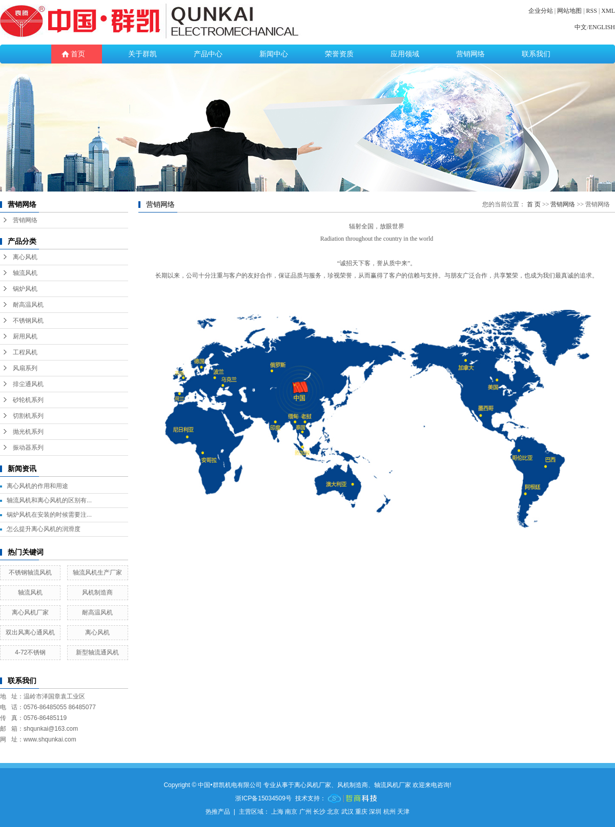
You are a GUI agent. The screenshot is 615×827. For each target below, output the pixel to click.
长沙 (319, 811)
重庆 (361, 811)
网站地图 (569, 10)
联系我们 (536, 54)
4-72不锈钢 (30, 652)
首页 (78, 54)
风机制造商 (97, 592)
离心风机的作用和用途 (37, 486)
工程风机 (25, 352)
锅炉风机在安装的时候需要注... (49, 514)
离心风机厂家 (30, 612)
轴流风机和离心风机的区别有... (49, 500)
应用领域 (405, 54)
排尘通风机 (28, 384)
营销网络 (470, 54)
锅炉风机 (25, 288)
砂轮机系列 (28, 400)
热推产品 (218, 811)
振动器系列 (28, 447)
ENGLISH (602, 27)
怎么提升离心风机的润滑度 (43, 529)
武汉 (347, 811)
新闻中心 (273, 54)
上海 (277, 811)
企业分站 (540, 10)
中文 (581, 27)
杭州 (389, 811)
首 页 (534, 204)
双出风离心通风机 (30, 632)
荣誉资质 (339, 54)
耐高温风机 (28, 304)
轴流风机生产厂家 (97, 572)
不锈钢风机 (28, 320)
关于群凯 (142, 54)
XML (608, 10)
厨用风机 (25, 336)
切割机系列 (28, 415)
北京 (333, 811)
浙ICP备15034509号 (263, 798)
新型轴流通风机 (97, 652)
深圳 (375, 811)
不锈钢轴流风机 (30, 572)
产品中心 (208, 54)
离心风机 (25, 257)
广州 (305, 811)
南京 (291, 811)
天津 (403, 811)
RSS (591, 10)
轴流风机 (25, 273)
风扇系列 (25, 368)
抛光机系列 (28, 431)
